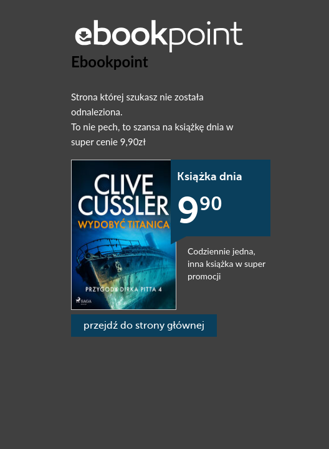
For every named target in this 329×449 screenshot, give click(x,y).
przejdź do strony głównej (143, 325)
